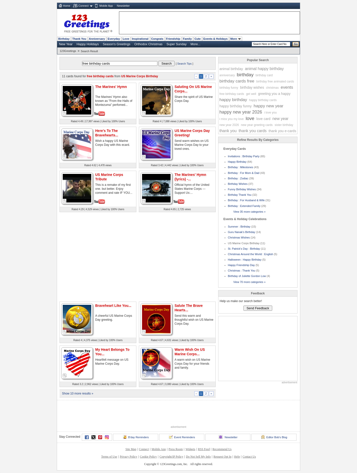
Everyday (114, 38)
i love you (270, 112)
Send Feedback (257, 308)
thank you (228, 131)
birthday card (264, 75)
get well (251, 94)
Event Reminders (182, 437)
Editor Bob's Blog (274, 437)
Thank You (79, 38)
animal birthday (231, 69)
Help (237, 456)
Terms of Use (109, 456)
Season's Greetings (116, 44)
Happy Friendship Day (241, 265)
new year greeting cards (257, 125)
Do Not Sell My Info (198, 456)
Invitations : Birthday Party (244, 156)
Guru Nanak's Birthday (241, 232)
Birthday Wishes (237, 183)
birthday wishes (252, 87)
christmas (272, 87)
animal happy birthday (264, 69)
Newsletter (123, 5)
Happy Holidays (88, 44)
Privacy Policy (128, 456)
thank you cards (252, 131)
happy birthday (233, 99)
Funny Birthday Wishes (242, 189)
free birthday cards (231, 94)
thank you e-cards (282, 131)
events (287, 87)
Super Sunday (176, 44)
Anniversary (97, 38)
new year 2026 (229, 125)
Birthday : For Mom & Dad (243, 172)
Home (66, 5)
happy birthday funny (235, 106)
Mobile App (106, 5)
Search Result (89, 51)
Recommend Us (222, 449)
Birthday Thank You (239, 194)
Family (187, 38)
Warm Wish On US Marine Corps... (190, 352)
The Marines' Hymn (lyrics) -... (190, 177)
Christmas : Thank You (241, 270)
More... (196, 44)
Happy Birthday (237, 161)
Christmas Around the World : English (250, 254)
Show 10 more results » (77, 393)
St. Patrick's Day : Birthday (244, 248)
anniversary (227, 75)
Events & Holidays (215, 38)
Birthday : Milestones (240, 167)
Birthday (63, 38)
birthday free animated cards (275, 81)
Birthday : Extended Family (244, 205)
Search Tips (184, 63)
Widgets (190, 449)
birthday (245, 74)
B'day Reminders (136, 437)
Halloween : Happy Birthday (245, 259)
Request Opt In (222, 456)
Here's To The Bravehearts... (106, 133)
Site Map (130, 449)
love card (263, 119)
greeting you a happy (274, 94)
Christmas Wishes (239, 237)
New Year (66, 44)
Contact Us (249, 456)
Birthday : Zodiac (238, 178)
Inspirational (140, 38)
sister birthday (284, 125)
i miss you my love (231, 119)
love (250, 118)
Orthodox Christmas (148, 44)
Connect (83, 5)
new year (280, 119)
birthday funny (228, 87)
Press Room (176, 449)
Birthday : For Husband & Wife (246, 200)
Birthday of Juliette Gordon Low (247, 276)
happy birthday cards (263, 100)
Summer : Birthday (239, 226)
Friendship (173, 38)
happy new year (268, 106)
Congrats (157, 38)
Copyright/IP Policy (171, 456)
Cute (197, 38)
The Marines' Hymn (111, 87)
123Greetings (68, 50)
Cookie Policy (148, 456)
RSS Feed (204, 449)
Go (296, 43)
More (235, 38)
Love (126, 38)
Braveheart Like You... (113, 306)
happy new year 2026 (240, 112)
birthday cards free (236, 81)
